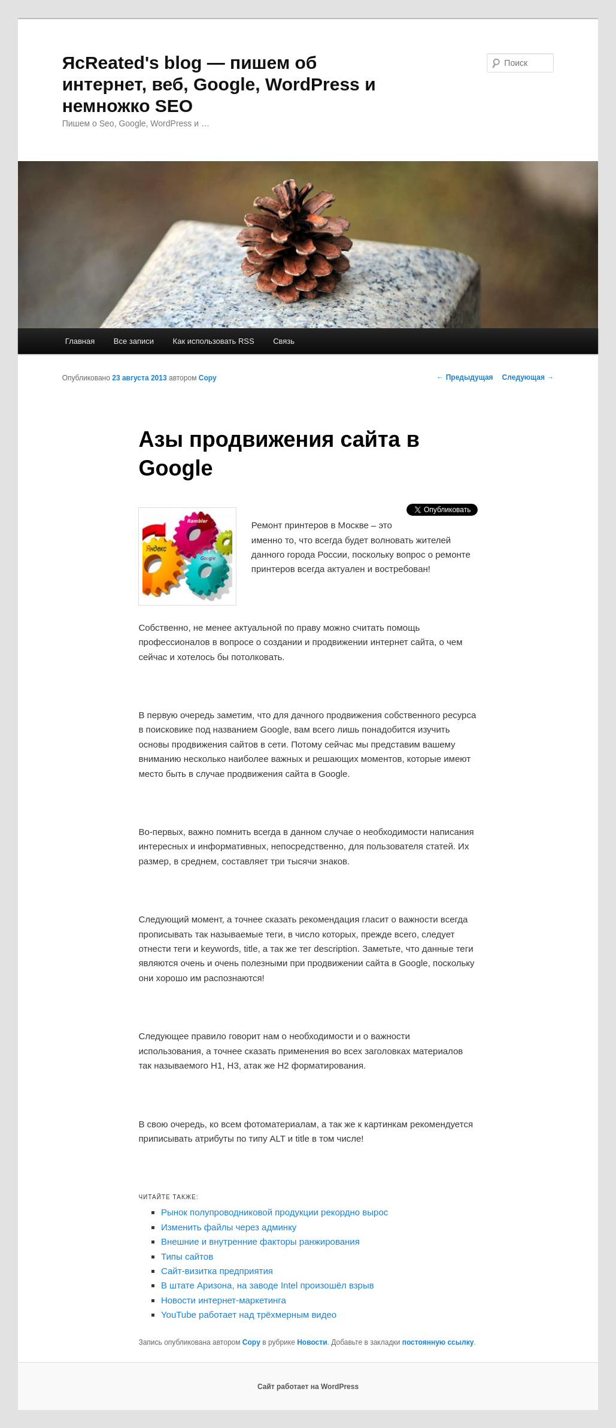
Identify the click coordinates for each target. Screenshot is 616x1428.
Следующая (528, 377)
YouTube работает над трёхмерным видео (248, 1314)
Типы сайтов (187, 1256)
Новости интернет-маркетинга (223, 1300)
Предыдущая (464, 377)
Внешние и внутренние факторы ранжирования (260, 1241)
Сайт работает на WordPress (308, 1386)
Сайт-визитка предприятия (217, 1271)
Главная (80, 341)
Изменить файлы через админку (228, 1227)
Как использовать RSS (213, 341)
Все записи (134, 341)
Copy (208, 378)
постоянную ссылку (438, 1342)
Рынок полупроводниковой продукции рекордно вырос (274, 1212)
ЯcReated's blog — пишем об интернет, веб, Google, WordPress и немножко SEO (219, 84)
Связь (284, 341)
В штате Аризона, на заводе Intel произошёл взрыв (267, 1285)
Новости (312, 1342)
